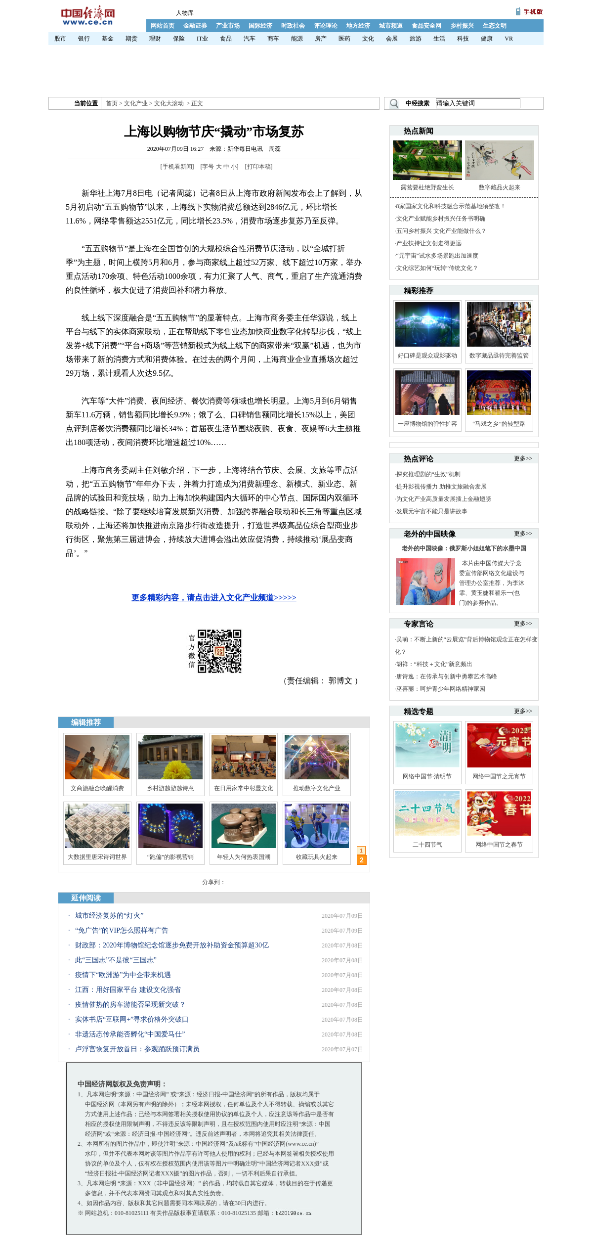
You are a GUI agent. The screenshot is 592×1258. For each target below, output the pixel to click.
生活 (439, 38)
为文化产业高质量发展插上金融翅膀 (443, 498)
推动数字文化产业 (316, 788)
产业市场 (228, 25)
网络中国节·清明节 (427, 776)
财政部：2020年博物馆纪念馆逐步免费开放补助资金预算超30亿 (172, 945)
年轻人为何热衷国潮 (243, 857)
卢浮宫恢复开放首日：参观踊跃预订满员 (137, 1049)
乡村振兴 (462, 25)
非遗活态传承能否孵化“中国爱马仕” (130, 1034)
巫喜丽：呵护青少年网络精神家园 (440, 688)
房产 (321, 38)
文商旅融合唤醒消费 (97, 788)
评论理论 (326, 25)
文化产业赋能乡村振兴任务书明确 (440, 218)
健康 (487, 38)
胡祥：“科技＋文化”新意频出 (434, 664)
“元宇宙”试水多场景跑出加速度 (437, 255)
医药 (344, 38)
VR (509, 38)
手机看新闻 (177, 166)
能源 (297, 38)
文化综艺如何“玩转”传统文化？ (437, 268)
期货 (131, 38)
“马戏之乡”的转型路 (498, 423)
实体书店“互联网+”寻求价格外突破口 (132, 1019)
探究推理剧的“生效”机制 (428, 474)
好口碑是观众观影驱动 (427, 355)
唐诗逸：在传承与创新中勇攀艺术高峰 (446, 676)
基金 (108, 38)
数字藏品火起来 (499, 187)
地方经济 (358, 25)
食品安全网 (426, 25)
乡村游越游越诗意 (170, 788)
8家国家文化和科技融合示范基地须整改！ (451, 206)
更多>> (523, 458)
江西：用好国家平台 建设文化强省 (128, 989)
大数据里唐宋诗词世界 (97, 857)
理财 (155, 38)
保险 (179, 38)
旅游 (416, 38)
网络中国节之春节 (499, 844)
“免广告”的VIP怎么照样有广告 (122, 930)
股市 (60, 38)
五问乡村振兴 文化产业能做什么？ (441, 230)
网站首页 (162, 25)
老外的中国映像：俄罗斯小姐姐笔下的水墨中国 (464, 548)
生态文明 (495, 25)
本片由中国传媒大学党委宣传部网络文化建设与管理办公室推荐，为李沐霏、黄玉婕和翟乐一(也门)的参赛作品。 (491, 583)
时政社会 (293, 25)
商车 (273, 38)
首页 (112, 103)
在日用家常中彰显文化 (243, 788)
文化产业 (136, 103)
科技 (463, 38)
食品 (226, 38)
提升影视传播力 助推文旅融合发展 (441, 486)
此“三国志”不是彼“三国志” (116, 960)
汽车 (249, 38)
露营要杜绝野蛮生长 (427, 187)
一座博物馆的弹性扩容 (427, 423)
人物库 (185, 12)
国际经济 (260, 25)
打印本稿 (259, 166)
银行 (84, 38)
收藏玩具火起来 (317, 857)
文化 (368, 38)
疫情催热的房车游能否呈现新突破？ (130, 1004)
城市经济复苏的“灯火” (109, 915)
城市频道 (391, 25)
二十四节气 (427, 844)
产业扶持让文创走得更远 (429, 243)
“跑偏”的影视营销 (170, 857)
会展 (392, 38)
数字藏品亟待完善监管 (499, 355)
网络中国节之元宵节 (499, 776)
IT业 (202, 38)
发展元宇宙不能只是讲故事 (431, 511)
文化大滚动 (169, 103)
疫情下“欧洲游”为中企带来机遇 (123, 975)
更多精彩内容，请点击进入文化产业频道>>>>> (213, 597)
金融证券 (195, 25)
